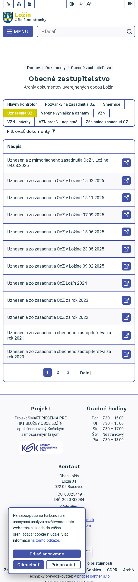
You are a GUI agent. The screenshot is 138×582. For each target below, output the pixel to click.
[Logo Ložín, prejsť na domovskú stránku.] (69, 17)
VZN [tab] (101, 93)
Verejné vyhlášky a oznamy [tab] (65, 93)
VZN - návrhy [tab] (18, 102)
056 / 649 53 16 (69, 495)
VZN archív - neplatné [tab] (58, 102)
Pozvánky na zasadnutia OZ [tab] (70, 85)
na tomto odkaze (45, 540)
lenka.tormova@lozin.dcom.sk (69, 500)
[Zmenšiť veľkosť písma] (81, 4)
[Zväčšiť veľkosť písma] (89, 4)
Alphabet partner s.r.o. (92, 556)
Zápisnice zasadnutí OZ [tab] (107, 102)
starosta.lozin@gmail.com (69, 506)
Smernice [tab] (111, 85)
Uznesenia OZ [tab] (20, 93)
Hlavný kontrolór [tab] (22, 85)
